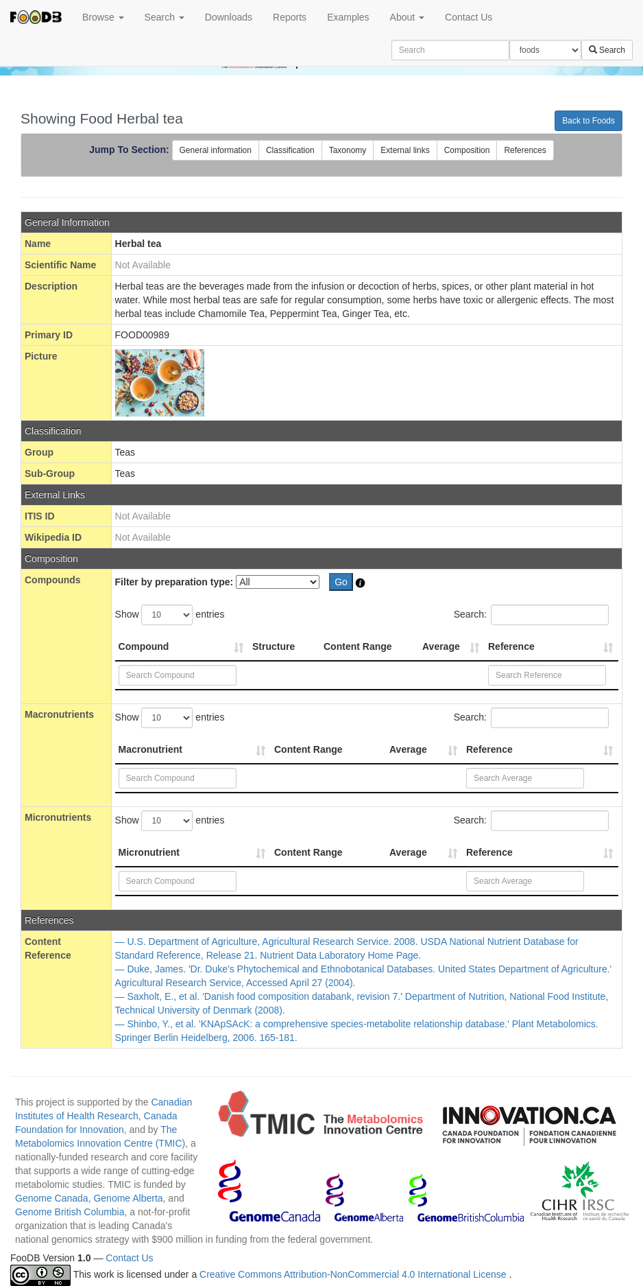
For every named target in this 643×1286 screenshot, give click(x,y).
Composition (467, 150)
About (407, 17)
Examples (348, 17)
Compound (144, 646)
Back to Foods (588, 121)
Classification (290, 150)
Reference (511, 646)
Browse (103, 17)
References (525, 150)
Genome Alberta (127, 1198)
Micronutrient (149, 852)
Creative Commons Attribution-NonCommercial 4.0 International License (354, 1274)
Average (441, 646)
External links (404, 150)
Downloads (228, 17)
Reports (289, 17)
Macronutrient (150, 749)
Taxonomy (348, 150)
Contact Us (468, 17)
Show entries (170, 615)
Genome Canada (51, 1198)
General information (216, 150)
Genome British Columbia (70, 1211)
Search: (531, 615)
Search (164, 17)
